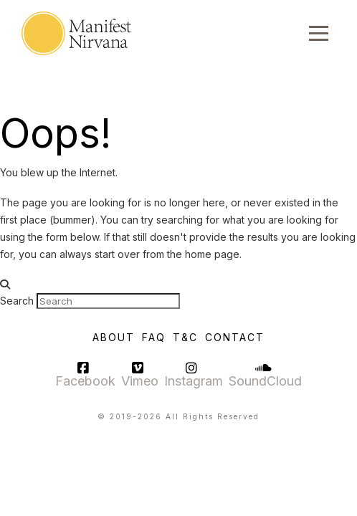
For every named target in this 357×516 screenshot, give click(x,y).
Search (17, 301)
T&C (185, 337)
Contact (235, 337)
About (113, 337)
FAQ (154, 337)
